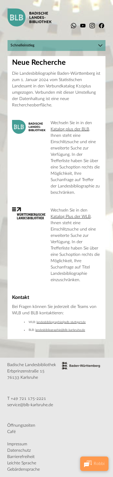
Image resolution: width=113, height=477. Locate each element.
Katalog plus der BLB (70, 129)
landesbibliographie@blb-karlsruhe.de (60, 329)
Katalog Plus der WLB (71, 217)
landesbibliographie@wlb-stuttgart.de (61, 322)
